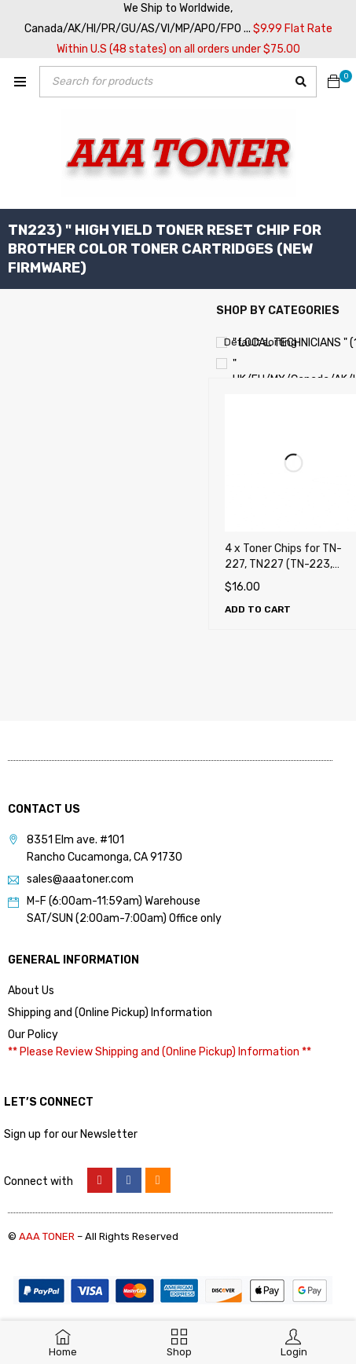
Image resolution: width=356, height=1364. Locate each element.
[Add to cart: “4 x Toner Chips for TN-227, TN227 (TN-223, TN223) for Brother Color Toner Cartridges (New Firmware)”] (258, 609)
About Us (31, 990)
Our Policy (33, 1034)
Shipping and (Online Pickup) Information (110, 1012)
